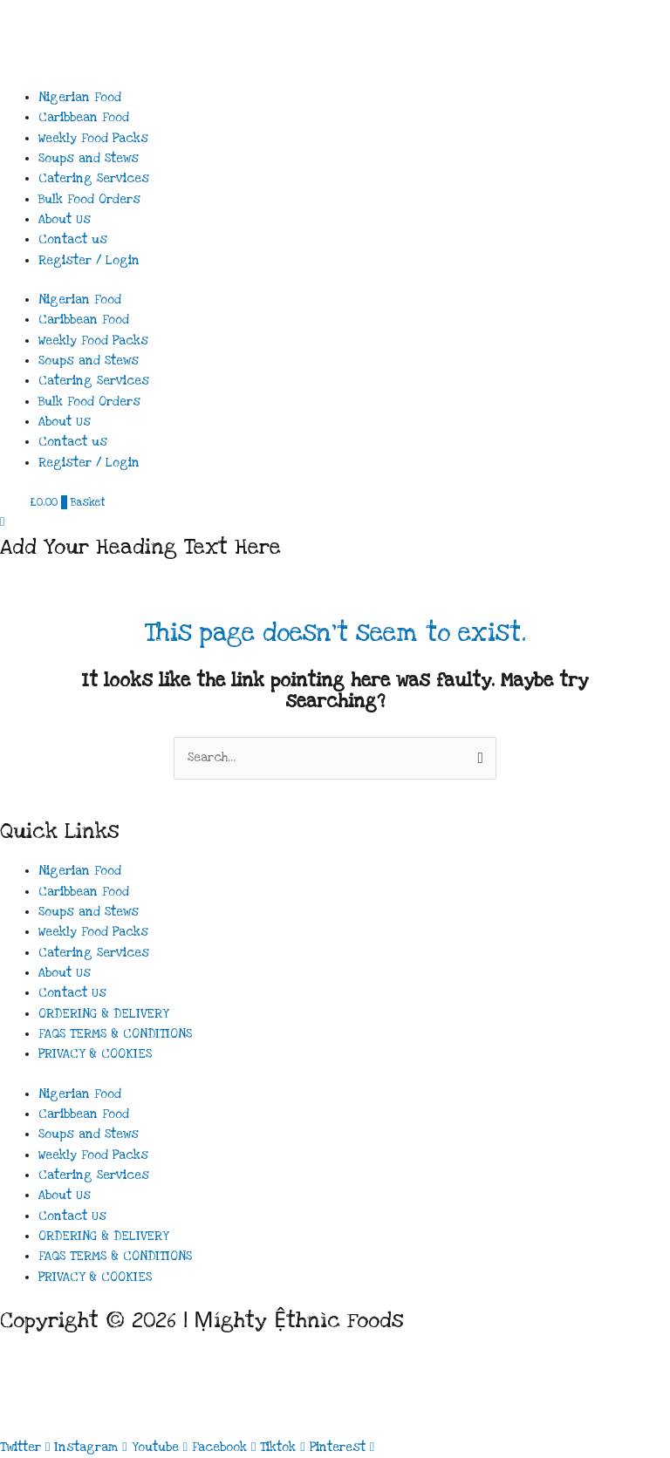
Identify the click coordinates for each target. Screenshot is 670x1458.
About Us (64, 220)
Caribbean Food (83, 118)
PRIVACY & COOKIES (95, 1054)
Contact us (72, 240)
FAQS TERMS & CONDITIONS (115, 1034)
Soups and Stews (88, 159)
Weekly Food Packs (93, 138)
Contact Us (72, 993)
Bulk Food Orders (89, 200)
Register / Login (89, 261)
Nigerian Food (79, 98)
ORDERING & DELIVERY (103, 1014)
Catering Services (93, 179)
